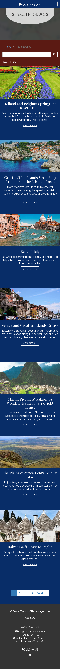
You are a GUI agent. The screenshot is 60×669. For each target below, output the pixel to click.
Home (8, 46)
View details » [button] (30, 125)
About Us (30, 617)
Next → (42, 593)
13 (31, 593)
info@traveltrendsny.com (31, 631)
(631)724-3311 (29, 4)
